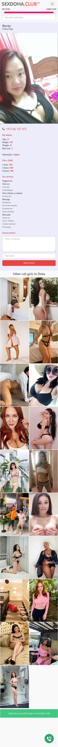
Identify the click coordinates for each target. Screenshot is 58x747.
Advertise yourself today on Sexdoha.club (29, 713)
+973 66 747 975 (16, 129)
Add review (29, 263)
